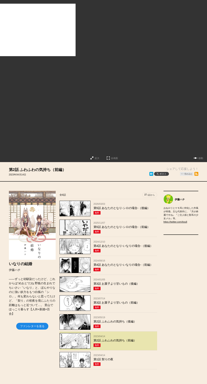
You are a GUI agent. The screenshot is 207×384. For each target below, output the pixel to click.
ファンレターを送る (32, 326)
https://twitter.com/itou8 (175, 222)
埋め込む (188, 174)
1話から (151, 195)
